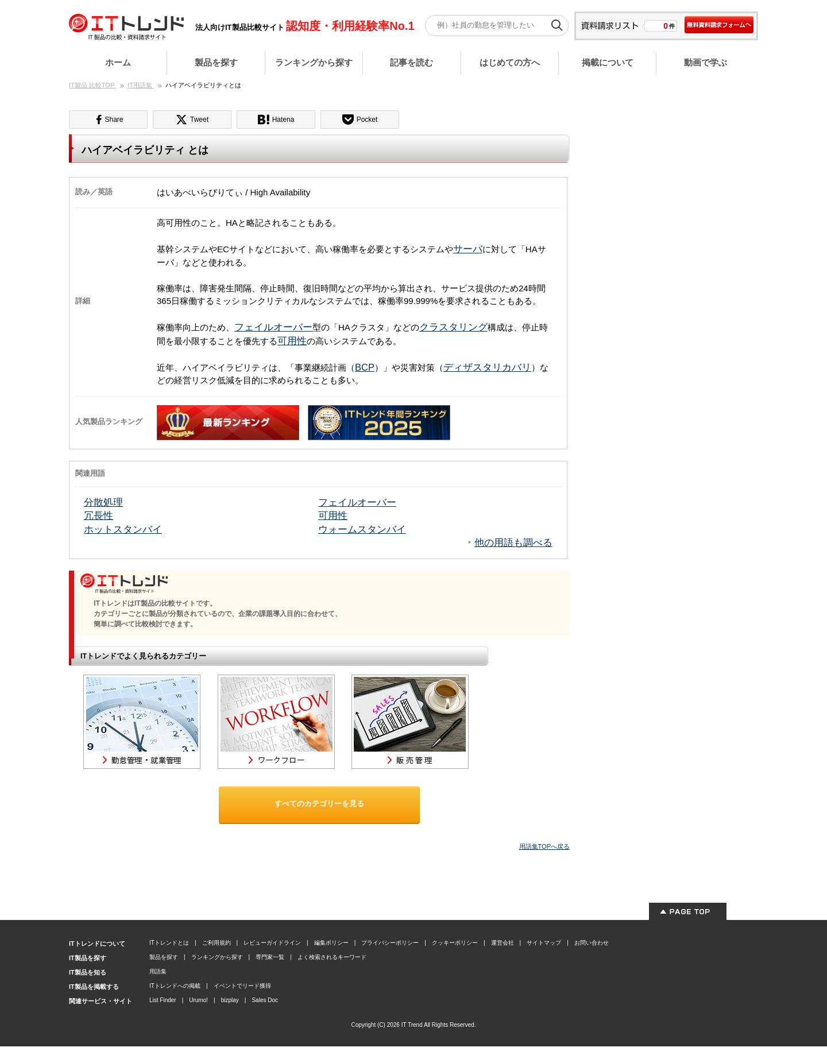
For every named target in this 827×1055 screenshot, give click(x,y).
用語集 (158, 971)
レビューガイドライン (272, 943)
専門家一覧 (270, 957)
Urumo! (198, 1000)
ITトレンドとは (169, 943)
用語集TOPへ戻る (544, 846)
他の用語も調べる (513, 542)
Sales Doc (265, 1000)
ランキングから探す (314, 62)
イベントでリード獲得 (242, 986)
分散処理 (103, 502)
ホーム (118, 62)
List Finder (162, 1000)
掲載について (607, 62)
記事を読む (411, 62)
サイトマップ (544, 943)
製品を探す (216, 62)
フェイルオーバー (273, 327)
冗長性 (98, 515)
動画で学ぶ (705, 62)
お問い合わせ (591, 943)
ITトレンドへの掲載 (174, 986)
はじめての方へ (510, 62)
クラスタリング (453, 327)
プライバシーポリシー (390, 943)
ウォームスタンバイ (362, 529)
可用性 (292, 341)
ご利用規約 (216, 943)
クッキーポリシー (455, 943)
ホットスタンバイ (123, 529)
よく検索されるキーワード (331, 957)
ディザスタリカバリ (487, 367)
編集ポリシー (331, 943)
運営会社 (502, 943)
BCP (364, 367)
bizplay (230, 1000)
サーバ (467, 249)
